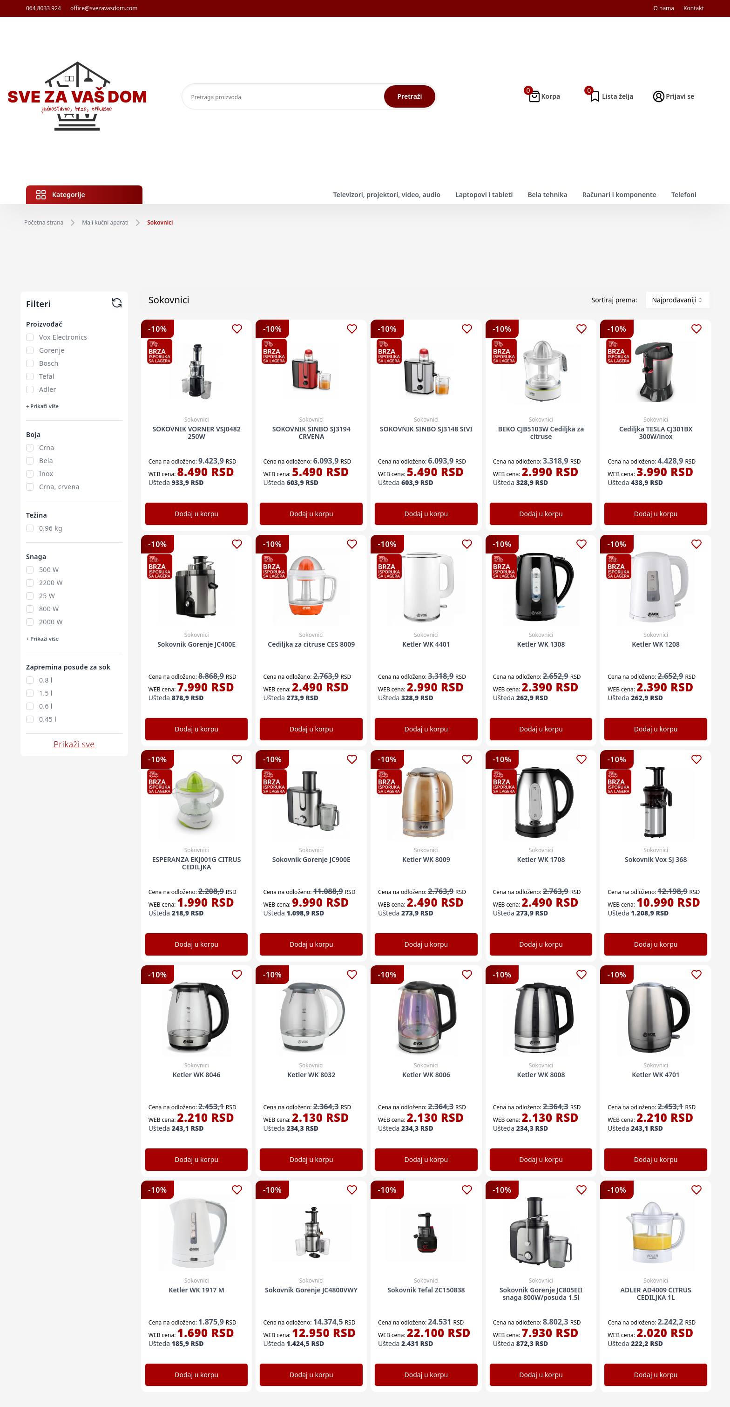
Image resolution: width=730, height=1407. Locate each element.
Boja (33, 434)
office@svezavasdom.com (104, 8)
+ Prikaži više (42, 406)
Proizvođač (44, 324)
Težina (36, 515)
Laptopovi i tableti (484, 194)
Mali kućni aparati (105, 222)
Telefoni (683, 194)
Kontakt (693, 8)
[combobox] (678, 300)
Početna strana (43, 222)
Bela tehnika (547, 194)
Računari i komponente (619, 194)
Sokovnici (160, 222)
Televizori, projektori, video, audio (386, 194)
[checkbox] (30, 337)
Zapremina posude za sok (68, 667)
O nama (663, 8)
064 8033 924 (43, 8)
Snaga (36, 556)
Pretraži (410, 96)
